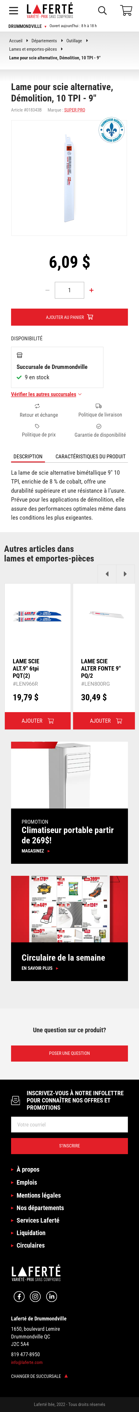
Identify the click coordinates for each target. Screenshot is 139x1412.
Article (17, 110)
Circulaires (31, 1245)
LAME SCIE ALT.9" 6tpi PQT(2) (26, 668)
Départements (44, 41)
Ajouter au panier (65, 317)
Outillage (74, 41)
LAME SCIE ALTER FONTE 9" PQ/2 (101, 668)
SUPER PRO (74, 110)
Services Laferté (38, 1220)
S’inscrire (69, 1146)
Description (28, 456)
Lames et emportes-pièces (33, 49)
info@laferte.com (27, 1362)
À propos (28, 1169)
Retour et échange (39, 411)
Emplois (27, 1182)
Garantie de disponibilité (100, 431)
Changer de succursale (39, 1376)
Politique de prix (39, 431)
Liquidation (31, 1233)
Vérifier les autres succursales (46, 394)
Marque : (55, 110)
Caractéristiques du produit (91, 456)
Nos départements (40, 1208)
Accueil (15, 41)
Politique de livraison (100, 411)
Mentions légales (39, 1195)
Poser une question (69, 1053)
